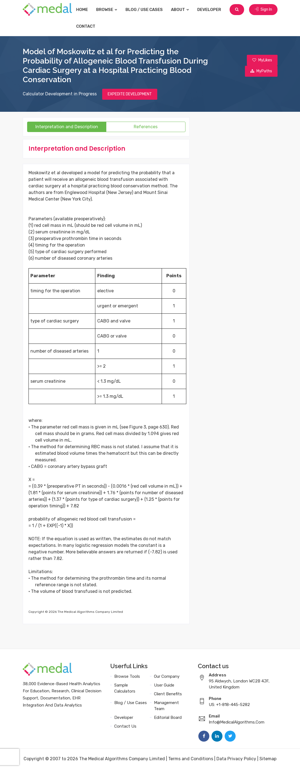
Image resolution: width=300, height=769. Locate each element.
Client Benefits (168, 693)
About (180, 9)
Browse (106, 9)
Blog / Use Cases (144, 9)
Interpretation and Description (66, 126)
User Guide (164, 685)
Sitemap (267, 758)
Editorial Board (168, 717)
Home (82, 9)
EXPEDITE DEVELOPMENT (130, 94)
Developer (209, 9)
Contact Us (125, 726)
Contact (85, 26)
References (146, 126)
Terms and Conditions (190, 758)
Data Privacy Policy (236, 758)
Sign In (263, 9)
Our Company (166, 676)
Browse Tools (127, 676)
